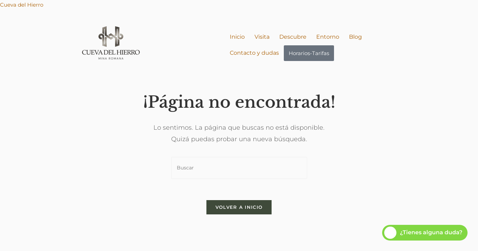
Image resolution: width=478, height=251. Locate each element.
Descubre (292, 36)
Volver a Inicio (239, 207)
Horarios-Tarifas (309, 53)
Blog (355, 36)
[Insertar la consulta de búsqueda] (239, 168)
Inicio (237, 36)
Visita (262, 36)
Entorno (327, 36)
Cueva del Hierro (21, 4)
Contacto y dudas (254, 53)
